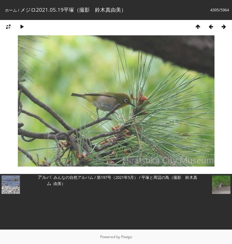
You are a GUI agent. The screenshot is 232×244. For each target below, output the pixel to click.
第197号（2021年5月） (117, 177)
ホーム (11, 10)
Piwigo (126, 236)
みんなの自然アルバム (73, 177)
